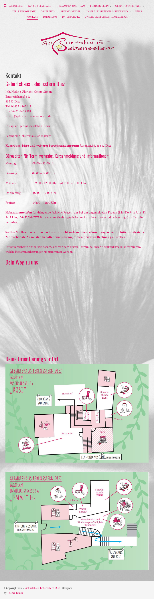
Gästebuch (48, 11)
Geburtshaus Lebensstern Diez (42, 588)
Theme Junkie (15, 593)
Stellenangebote (24, 11)
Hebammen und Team (71, 6)
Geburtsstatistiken (128, 6)
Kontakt (32, 17)
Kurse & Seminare (39, 6)
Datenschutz (71, 17)
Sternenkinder (70, 11)
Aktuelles (16, 6)
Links (138, 11)
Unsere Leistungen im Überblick (107, 11)
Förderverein (99, 6)
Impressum (50, 17)
